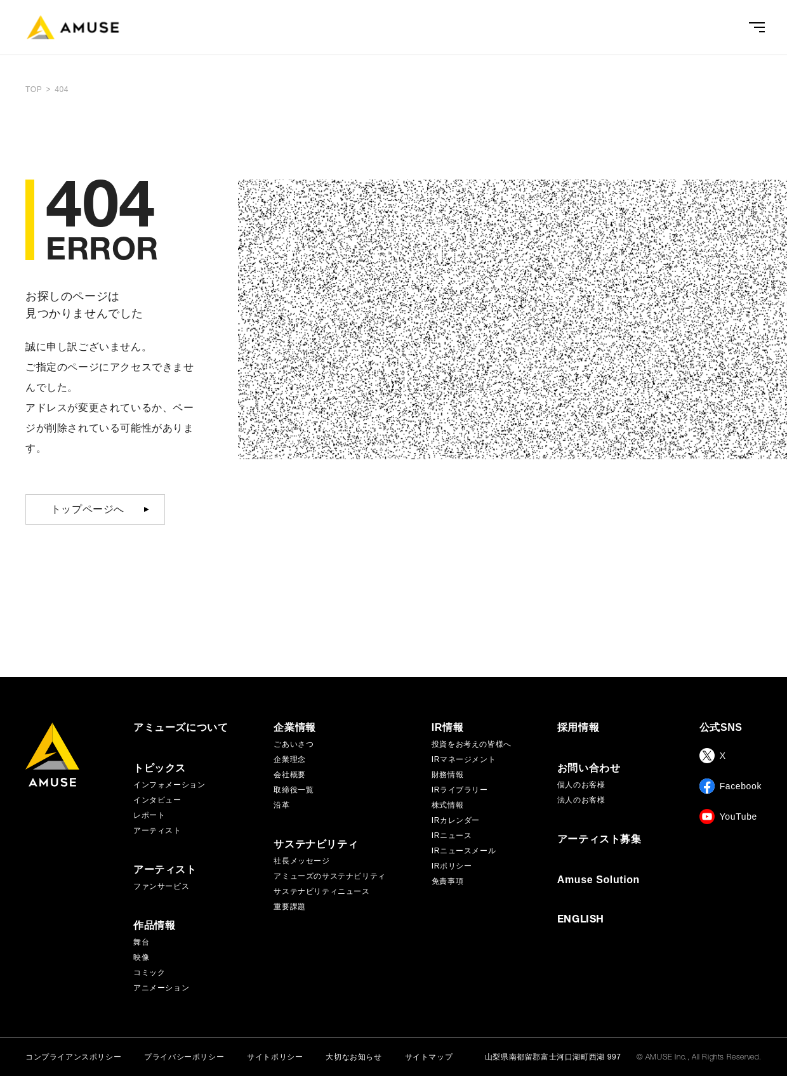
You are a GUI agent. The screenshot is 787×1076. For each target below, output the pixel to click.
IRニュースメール (464, 850)
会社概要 (289, 774)
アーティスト (157, 830)
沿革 (281, 805)
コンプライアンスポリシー (73, 1057)
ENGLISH (580, 920)
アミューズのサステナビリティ (329, 876)
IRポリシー (452, 866)
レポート (149, 815)
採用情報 (578, 728)
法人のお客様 (581, 800)
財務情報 (447, 774)
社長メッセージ (301, 860)
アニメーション (161, 987)
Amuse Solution (598, 880)
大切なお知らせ (353, 1057)
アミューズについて (180, 728)
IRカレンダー (456, 820)
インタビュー (157, 800)
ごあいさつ (294, 744)
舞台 (141, 942)
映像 (141, 957)
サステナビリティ (316, 844)
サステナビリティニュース (321, 891)
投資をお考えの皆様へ (472, 744)
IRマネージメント (464, 759)
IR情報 (447, 728)
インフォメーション (169, 784)
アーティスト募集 (599, 839)
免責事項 (447, 881)
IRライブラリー (460, 789)
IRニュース (452, 835)
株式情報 (447, 805)
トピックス (159, 768)
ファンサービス (161, 886)
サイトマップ (429, 1057)
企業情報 (294, 728)
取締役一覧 (294, 789)
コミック (149, 972)
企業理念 (289, 759)
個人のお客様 (581, 784)
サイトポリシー (275, 1057)
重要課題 (289, 906)
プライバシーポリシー (184, 1057)
